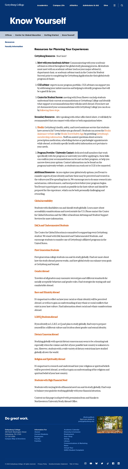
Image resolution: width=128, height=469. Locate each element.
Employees (38, 436)
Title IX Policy (74, 464)
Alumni (37, 432)
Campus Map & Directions (15, 439)
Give (106, 5)
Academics (42, 5)
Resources (10, 42)
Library (67, 441)
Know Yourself (68, 35)
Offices (8, 35)
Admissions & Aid (91, 5)
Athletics (74, 5)
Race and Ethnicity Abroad (47, 292)
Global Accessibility (43, 201)
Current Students (41, 434)
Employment (69, 434)
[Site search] (122, 5)
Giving (66, 439)
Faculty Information (14, 46)
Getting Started (51, 35)
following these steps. (50, 110)
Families (37, 441)
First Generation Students (46, 250)
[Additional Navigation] (114, 5)
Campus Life (58, 5)
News (66, 445)
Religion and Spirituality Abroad (49, 359)
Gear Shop (68, 436)
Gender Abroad (41, 271)
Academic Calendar (71, 430)
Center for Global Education (28, 35)
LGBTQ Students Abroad (46, 317)
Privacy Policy (42, 464)
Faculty (37, 439)
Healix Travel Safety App (72, 134)
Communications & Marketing (75, 443)
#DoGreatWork (88, 417)
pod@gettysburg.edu (86, 421)
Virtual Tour (68, 448)
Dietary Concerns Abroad (46, 334)
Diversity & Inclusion (72, 432)
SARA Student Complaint (74, 450)
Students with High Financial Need (50, 380)
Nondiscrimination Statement (58, 464)
